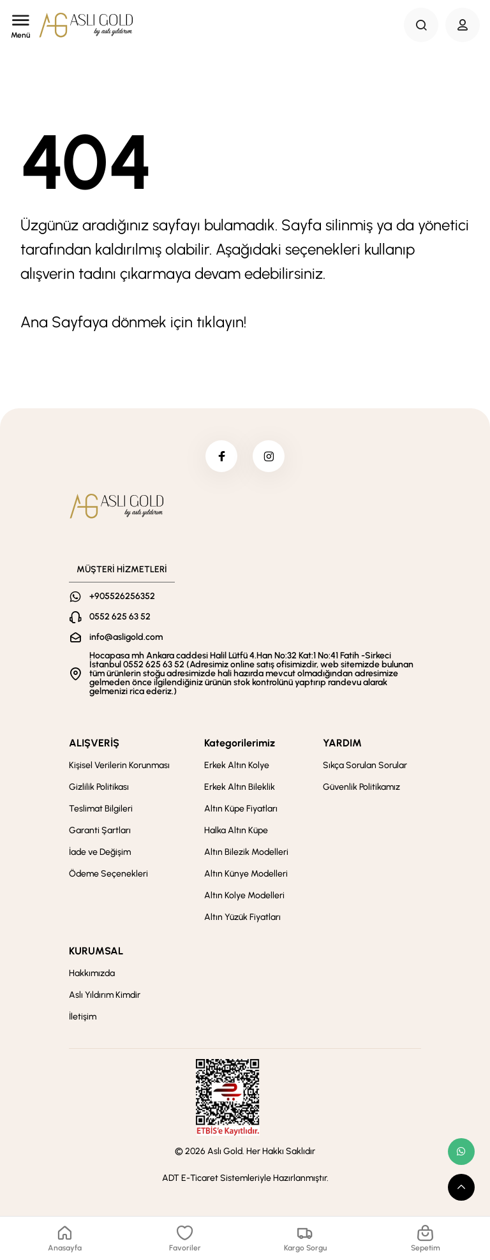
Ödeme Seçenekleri (108, 873)
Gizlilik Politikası (99, 787)
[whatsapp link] (461, 1151)
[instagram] (269, 456)
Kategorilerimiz (239, 743)
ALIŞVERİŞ (94, 743)
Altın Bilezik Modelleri (246, 852)
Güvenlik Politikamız (361, 787)
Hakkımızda (92, 973)
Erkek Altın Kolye (236, 765)
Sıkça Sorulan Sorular (365, 765)
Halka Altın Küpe (236, 830)
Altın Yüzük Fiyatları (242, 917)
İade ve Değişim (100, 852)
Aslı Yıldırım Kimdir (104, 994)
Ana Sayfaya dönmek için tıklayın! (133, 322)
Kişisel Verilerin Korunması (119, 765)
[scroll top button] (461, 1187)
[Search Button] (421, 25)
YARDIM (342, 743)
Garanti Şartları (100, 830)
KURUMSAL (96, 951)
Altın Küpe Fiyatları (241, 808)
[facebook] (221, 456)
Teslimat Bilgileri (101, 808)
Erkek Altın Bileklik (239, 787)
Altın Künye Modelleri (246, 873)
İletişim (82, 1016)
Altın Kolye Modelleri (244, 895)
